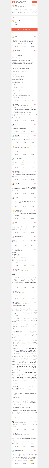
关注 (34, 5)
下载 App (34, 1)
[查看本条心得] (24, 41)
